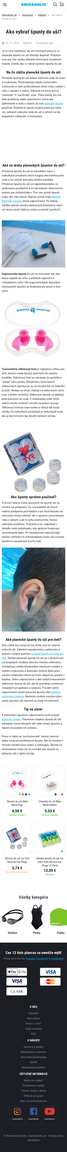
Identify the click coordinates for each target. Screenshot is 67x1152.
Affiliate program (33, 1095)
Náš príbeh (33, 1018)
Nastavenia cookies (33, 1067)
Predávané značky (33, 1085)
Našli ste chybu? (33, 1080)
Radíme (42, 15)
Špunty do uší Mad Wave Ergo (17, 803)
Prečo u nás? (33, 1023)
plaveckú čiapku (11, 719)
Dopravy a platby (33, 1046)
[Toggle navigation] (4, 4)
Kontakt (33, 1013)
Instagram (57, 958)
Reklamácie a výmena (33, 1052)
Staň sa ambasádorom (33, 1101)
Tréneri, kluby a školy (33, 1090)
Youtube (30, 958)
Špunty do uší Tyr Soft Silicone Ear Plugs (17, 860)
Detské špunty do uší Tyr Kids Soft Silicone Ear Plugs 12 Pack (49, 862)
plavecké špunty (53, 103)
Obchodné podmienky (33, 1057)
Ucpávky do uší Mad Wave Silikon (50, 803)
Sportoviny (27, 15)
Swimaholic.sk (9, 15)
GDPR (33, 1062)
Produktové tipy (44, 43)
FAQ (33, 1033)
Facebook (42, 958)
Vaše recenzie (33, 1028)
